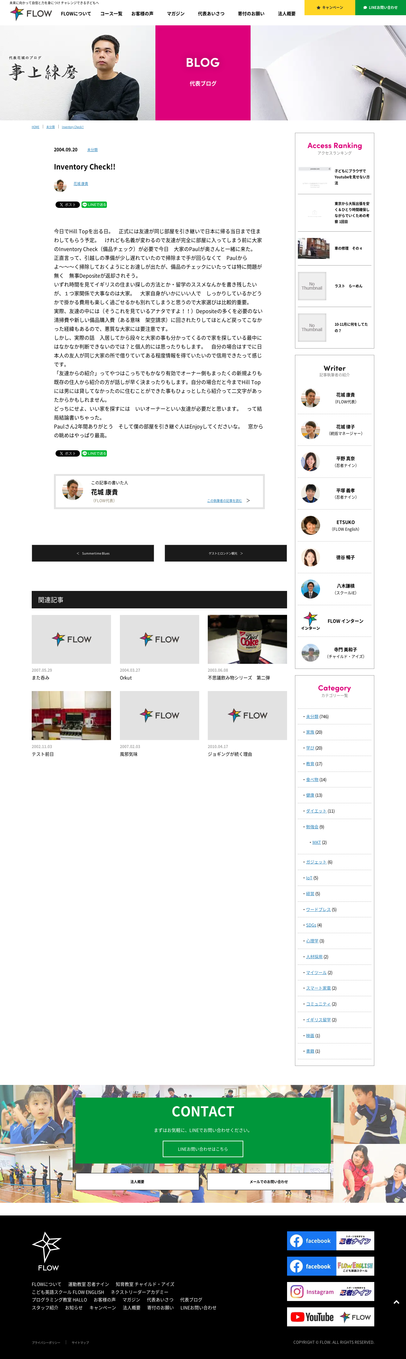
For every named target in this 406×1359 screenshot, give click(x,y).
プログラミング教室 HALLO (59, 1304)
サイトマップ (92, 1347)
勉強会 (312, 827)
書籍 (310, 1051)
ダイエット (316, 811)
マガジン (176, 13)
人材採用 (314, 956)
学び (310, 748)
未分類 (94, 149)
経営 (310, 893)
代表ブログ (191, 1304)
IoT (309, 878)
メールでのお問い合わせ (269, 1184)
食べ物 (312, 779)
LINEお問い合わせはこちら (203, 1149)
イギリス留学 (318, 1019)
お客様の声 (142, 13)
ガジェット (316, 862)
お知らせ (74, 1312)
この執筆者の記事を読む (219, 500)
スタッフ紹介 (45, 1312)
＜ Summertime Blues (93, 554)
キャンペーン (333, 9)
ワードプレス (318, 909)
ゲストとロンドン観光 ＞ (226, 554)
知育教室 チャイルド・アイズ (145, 1288)
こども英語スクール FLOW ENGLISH (68, 1296)
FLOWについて (76, 13)
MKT (316, 842)
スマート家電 (318, 988)
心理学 (312, 941)
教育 (310, 763)
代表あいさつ (211, 13)
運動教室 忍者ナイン (88, 1288)
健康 (310, 795)
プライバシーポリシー (51, 1347)
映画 (310, 1035)
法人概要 (287, 13)
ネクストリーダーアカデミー (139, 1296)
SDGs (311, 925)
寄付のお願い (251, 13)
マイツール (316, 972)
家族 (310, 732)
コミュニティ (318, 1004)
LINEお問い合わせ (384, 9)
